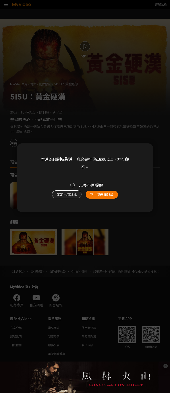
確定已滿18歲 (64, 195)
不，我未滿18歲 (104, 195)
